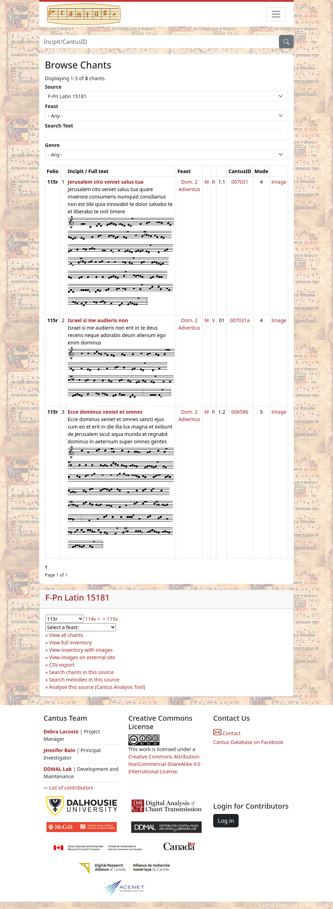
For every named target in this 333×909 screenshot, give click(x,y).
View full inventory (70, 642)
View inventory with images (81, 650)
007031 (239, 181)
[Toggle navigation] (276, 14)
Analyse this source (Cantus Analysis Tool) (97, 687)
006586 (239, 411)
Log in (226, 821)
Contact (226, 733)
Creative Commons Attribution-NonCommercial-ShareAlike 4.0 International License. (164, 764)
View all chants (66, 635)
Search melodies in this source (84, 679)
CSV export (62, 664)
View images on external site (82, 657)
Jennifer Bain (60, 750)
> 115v (110, 618)
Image (278, 181)
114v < (92, 618)
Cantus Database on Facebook (248, 742)
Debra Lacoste (60, 731)
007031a (240, 320)
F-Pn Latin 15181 (77, 597)
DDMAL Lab (57, 769)
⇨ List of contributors (68, 787)
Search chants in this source (81, 672)
